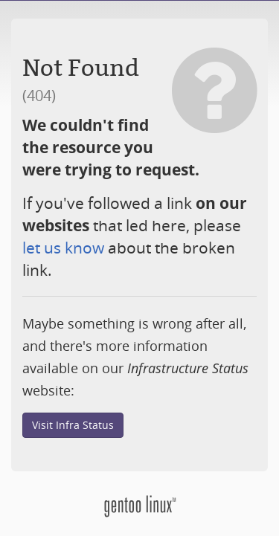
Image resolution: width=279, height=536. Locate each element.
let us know (63, 247)
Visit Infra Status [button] (73, 425)
